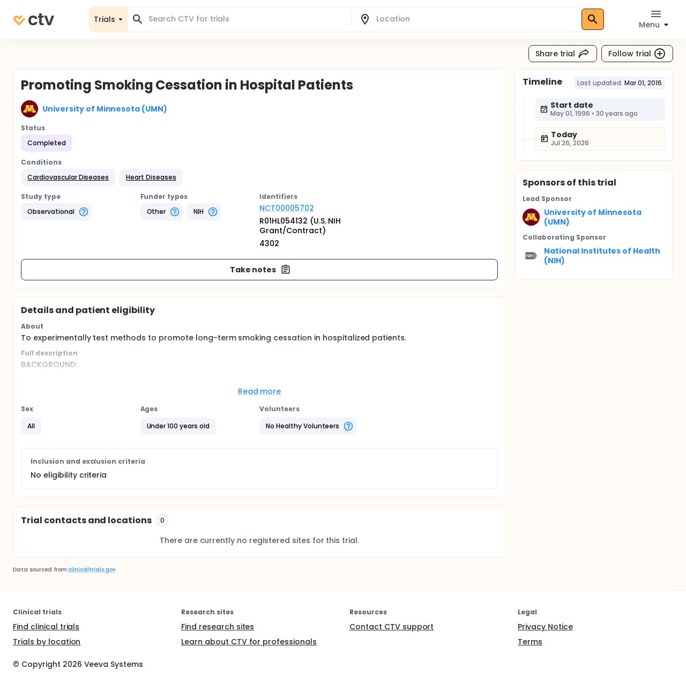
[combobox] (246, 19)
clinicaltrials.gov (91, 570)
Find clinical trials (46, 626)
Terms (530, 642)
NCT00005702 (286, 208)
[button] (68, 177)
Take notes (261, 269)
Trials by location (46, 642)
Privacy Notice (545, 626)
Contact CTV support (391, 626)
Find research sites (217, 626)
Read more (259, 391)
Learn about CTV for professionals (249, 642)
